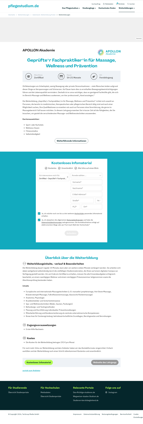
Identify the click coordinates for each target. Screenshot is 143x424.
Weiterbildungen (126, 8)
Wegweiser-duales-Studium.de (86, 396)
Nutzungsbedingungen (75, 220)
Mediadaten (45, 392)
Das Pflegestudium (70, 8)
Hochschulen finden (107, 8)
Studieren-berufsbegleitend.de (85, 400)
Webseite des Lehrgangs (104, 362)
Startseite (11, 15)
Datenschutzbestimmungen (52, 222)
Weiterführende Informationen (71, 140)
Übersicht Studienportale (18, 392)
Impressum (77, 414)
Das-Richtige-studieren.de (84, 392)
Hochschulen (79, 213)
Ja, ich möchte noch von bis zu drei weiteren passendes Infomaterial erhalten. (72, 214)
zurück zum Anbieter (31, 370)
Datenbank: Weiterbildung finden (44, 15)
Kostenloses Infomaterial (39, 362)
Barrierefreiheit (125, 414)
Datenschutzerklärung (92, 414)
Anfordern (71, 233)
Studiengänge (88, 8)
